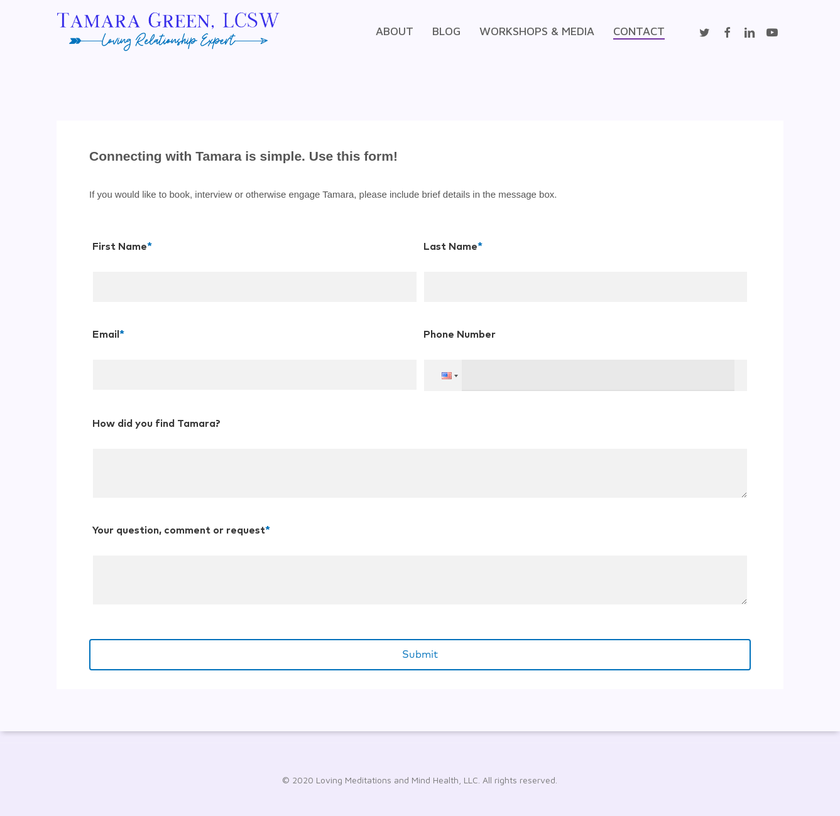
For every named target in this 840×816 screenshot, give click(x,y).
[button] (449, 368)
